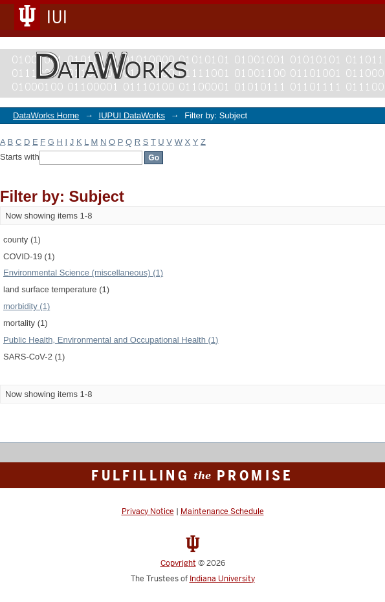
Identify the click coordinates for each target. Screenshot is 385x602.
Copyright (178, 563)
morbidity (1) (26, 306)
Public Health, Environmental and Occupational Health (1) (110, 340)
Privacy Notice (148, 511)
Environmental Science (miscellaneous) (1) (83, 272)
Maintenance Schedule (222, 511)
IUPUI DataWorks (132, 115)
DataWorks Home (46, 115)
